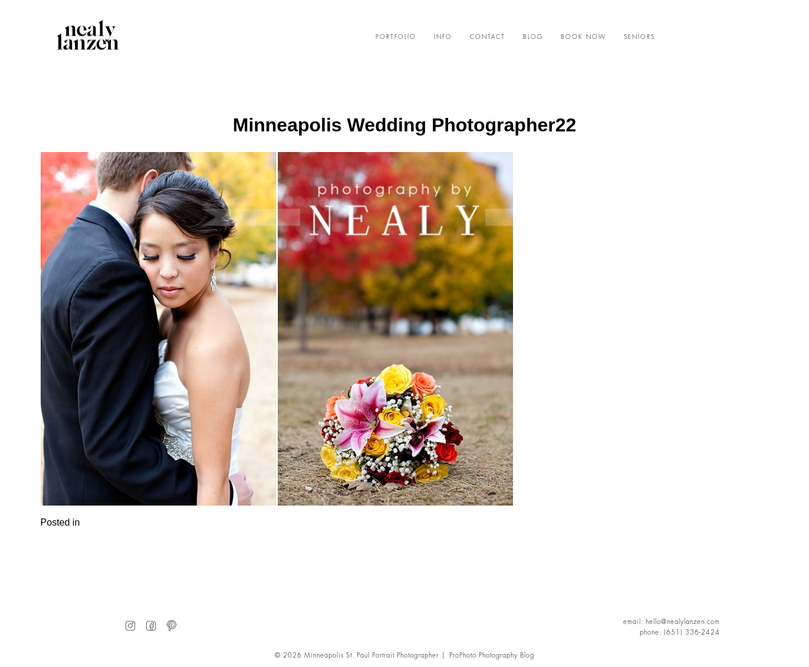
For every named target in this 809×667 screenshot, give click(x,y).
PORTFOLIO (396, 37)
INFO (443, 37)
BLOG (533, 37)
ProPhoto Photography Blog (491, 655)
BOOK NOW (583, 37)
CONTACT (487, 37)
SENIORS (639, 37)
